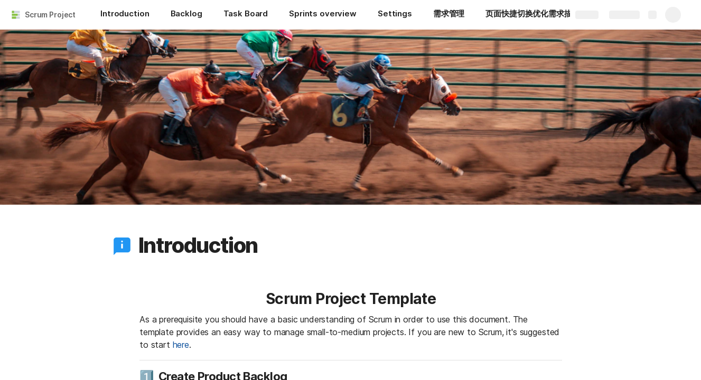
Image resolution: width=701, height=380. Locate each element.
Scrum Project (50, 14)
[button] (122, 245)
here (180, 344)
